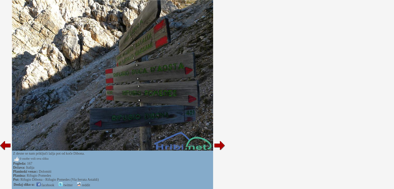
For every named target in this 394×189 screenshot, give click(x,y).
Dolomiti (45, 171)
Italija (30, 167)
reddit (83, 185)
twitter (66, 185)
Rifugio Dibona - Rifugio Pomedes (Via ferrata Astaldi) (59, 179)
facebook (45, 185)
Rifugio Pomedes (39, 175)
